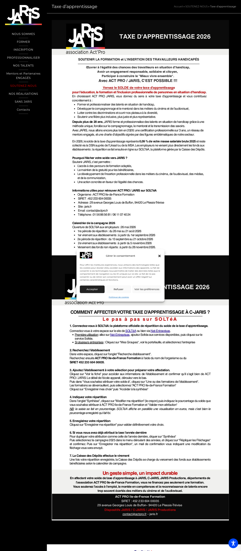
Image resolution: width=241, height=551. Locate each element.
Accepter (92, 289)
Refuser (118, 289)
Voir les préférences (146, 289)
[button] (159, 256)
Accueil (178, 6)
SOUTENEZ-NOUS (196, 6)
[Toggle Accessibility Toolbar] (233, 543)
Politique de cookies (119, 297)
